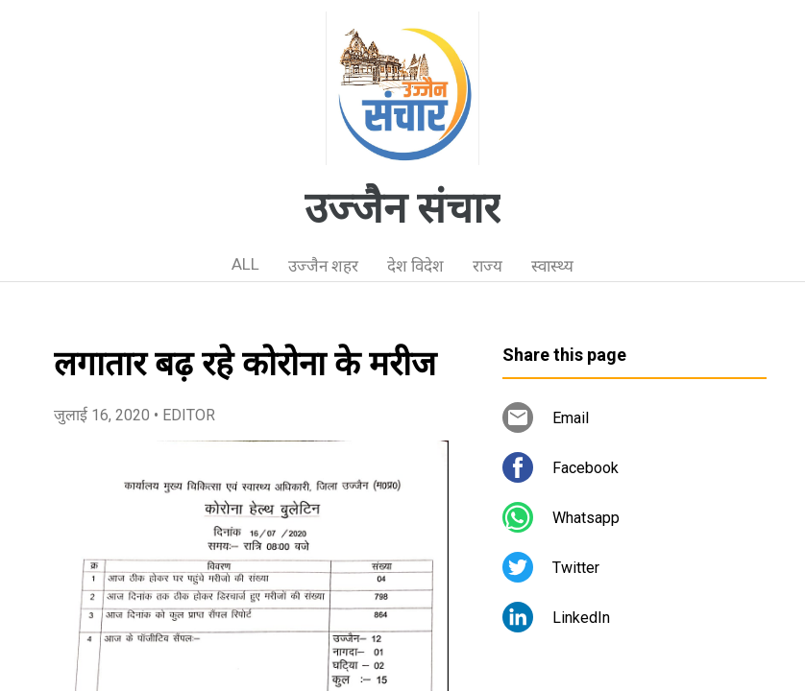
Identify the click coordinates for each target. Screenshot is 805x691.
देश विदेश (415, 265)
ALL (245, 264)
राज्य (487, 265)
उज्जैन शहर (323, 265)
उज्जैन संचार (402, 208)
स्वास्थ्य (552, 265)
